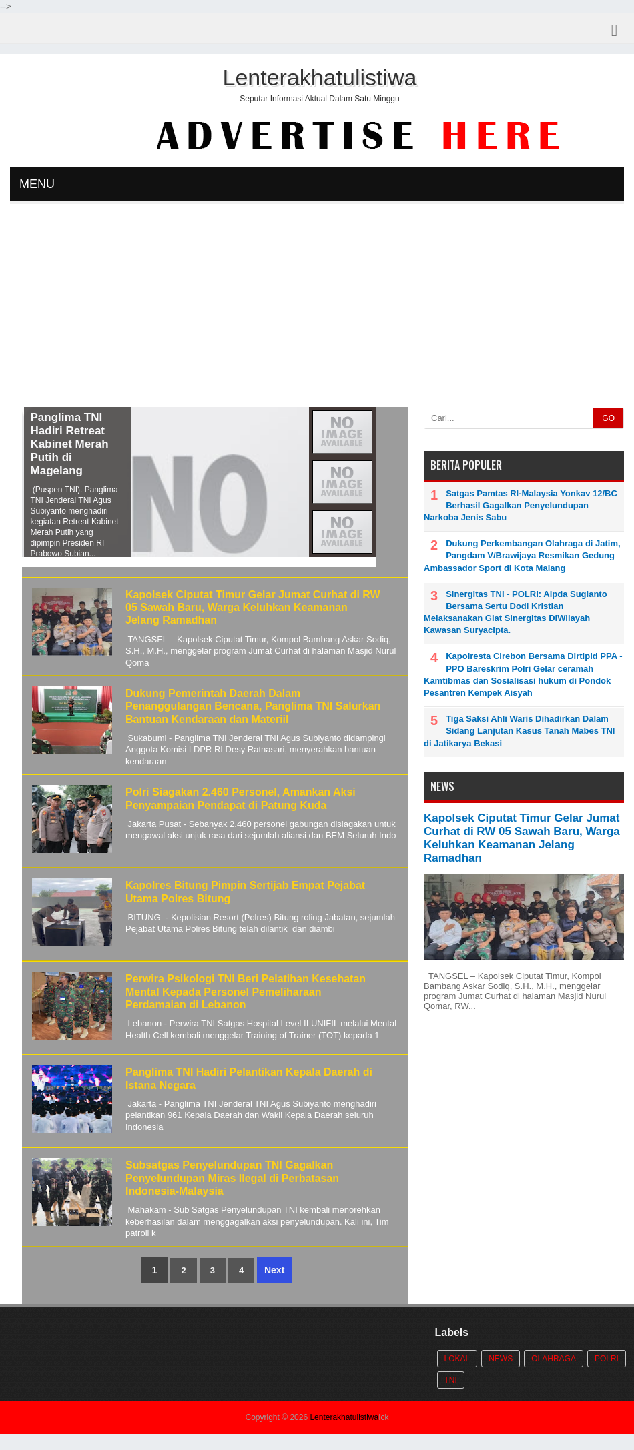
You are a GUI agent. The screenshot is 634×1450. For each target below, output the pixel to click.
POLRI (607, 1358)
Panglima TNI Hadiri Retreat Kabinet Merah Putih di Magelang (82, 444)
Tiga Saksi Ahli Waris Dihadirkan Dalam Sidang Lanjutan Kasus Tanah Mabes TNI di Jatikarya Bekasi (519, 731)
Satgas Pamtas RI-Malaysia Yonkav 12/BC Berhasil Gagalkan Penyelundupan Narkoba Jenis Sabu (520, 505)
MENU (37, 184)
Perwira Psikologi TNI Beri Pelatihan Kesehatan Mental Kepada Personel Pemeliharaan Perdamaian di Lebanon (245, 991)
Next (274, 1270)
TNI (450, 1380)
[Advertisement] (317, 307)
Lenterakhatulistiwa (344, 1417)
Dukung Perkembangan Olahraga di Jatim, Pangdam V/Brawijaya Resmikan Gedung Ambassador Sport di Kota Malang (522, 555)
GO (608, 418)
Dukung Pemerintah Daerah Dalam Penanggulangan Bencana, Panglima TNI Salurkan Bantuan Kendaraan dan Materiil (252, 706)
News (501, 1358)
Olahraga (553, 1358)
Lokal (457, 1358)
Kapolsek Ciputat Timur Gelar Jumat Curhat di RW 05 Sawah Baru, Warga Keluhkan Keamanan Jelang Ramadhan (252, 607)
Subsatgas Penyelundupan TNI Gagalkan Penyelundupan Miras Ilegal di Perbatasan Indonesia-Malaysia (232, 1177)
